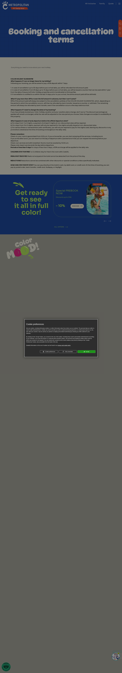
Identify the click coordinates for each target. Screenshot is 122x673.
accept (86, 351)
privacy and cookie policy (64, 345)
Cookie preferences (49, 351)
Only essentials (68, 351)
